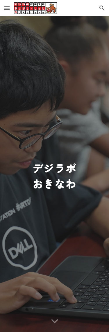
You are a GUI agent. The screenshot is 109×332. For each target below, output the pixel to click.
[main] (55, 174)
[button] (7, 8)
